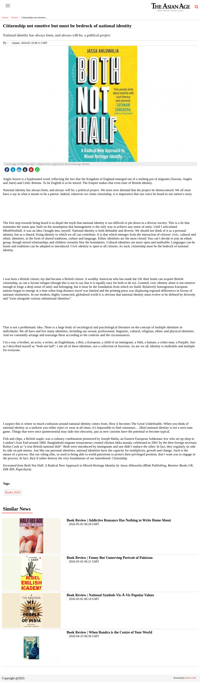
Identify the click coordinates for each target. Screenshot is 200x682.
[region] (100, 208)
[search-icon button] (196, 7)
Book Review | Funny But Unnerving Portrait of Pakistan (110, 558)
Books (16, 17)
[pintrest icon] (32, 168)
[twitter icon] (13, 168)
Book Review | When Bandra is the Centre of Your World (109, 632)
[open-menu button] (8, 6)
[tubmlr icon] (26, 168)
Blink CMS (190, 678)
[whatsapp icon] (38, 168)
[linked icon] (19, 168)
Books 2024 (13, 492)
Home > (7, 17)
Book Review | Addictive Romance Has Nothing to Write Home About (119, 520)
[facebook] (7, 168)
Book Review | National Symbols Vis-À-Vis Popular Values (110, 595)
